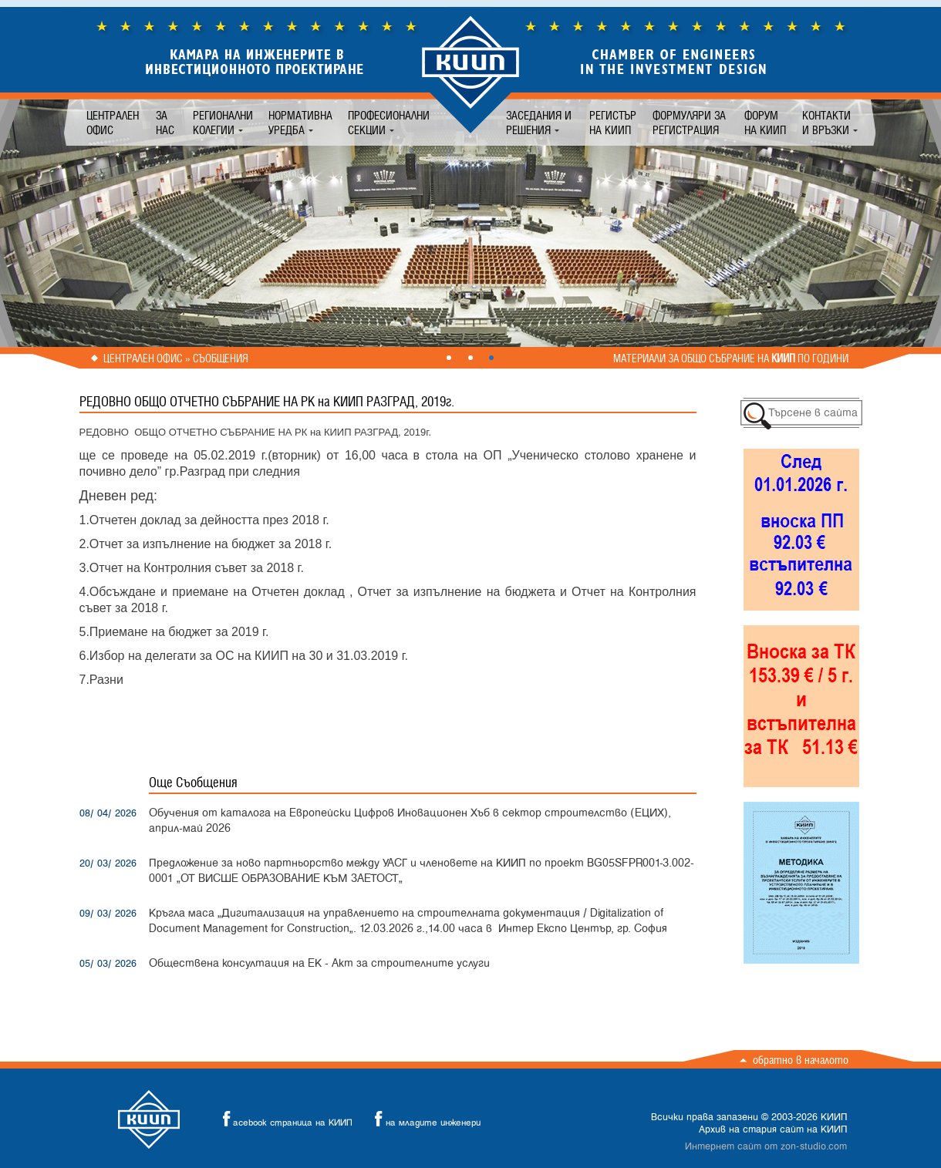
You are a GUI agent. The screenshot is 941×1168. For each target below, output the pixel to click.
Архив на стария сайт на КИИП (773, 1129)
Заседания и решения (539, 122)
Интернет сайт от (766, 1146)
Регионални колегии (223, 122)
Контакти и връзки (826, 122)
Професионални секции (389, 122)
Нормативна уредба (300, 122)
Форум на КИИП (765, 122)
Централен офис (112, 122)
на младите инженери (423, 1119)
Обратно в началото (800, 1059)
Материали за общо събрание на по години (730, 358)
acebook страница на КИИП (283, 1119)
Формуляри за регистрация (689, 122)
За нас (165, 122)
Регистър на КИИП (612, 122)
